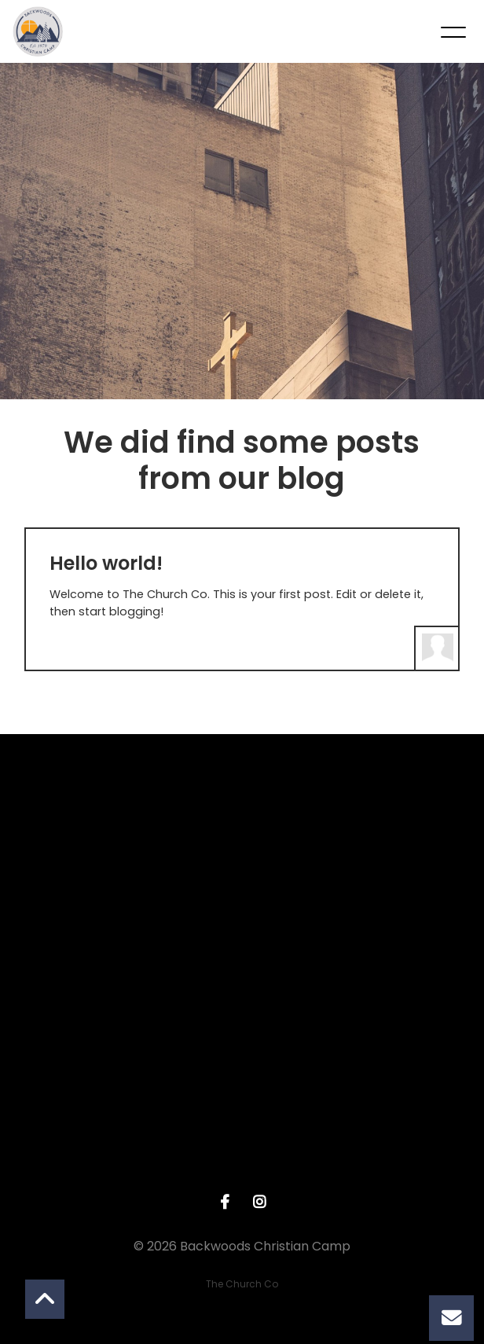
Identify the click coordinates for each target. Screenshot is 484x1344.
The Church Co (242, 1284)
